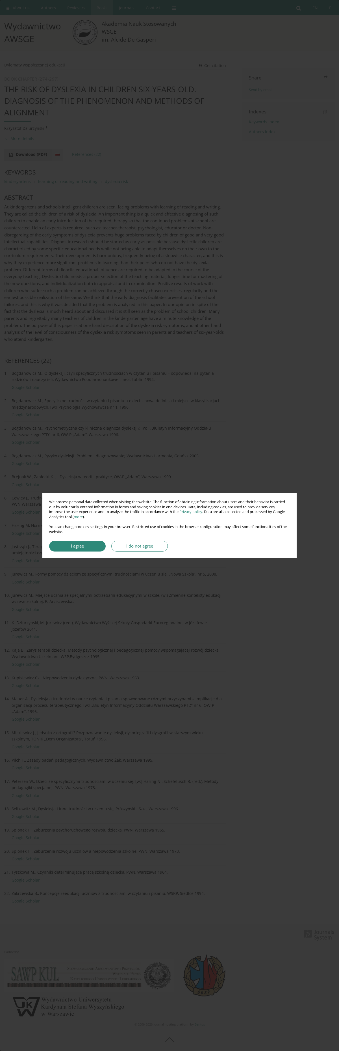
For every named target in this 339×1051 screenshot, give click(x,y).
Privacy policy (190, 511)
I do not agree (139, 546)
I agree (77, 546)
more (78, 516)
